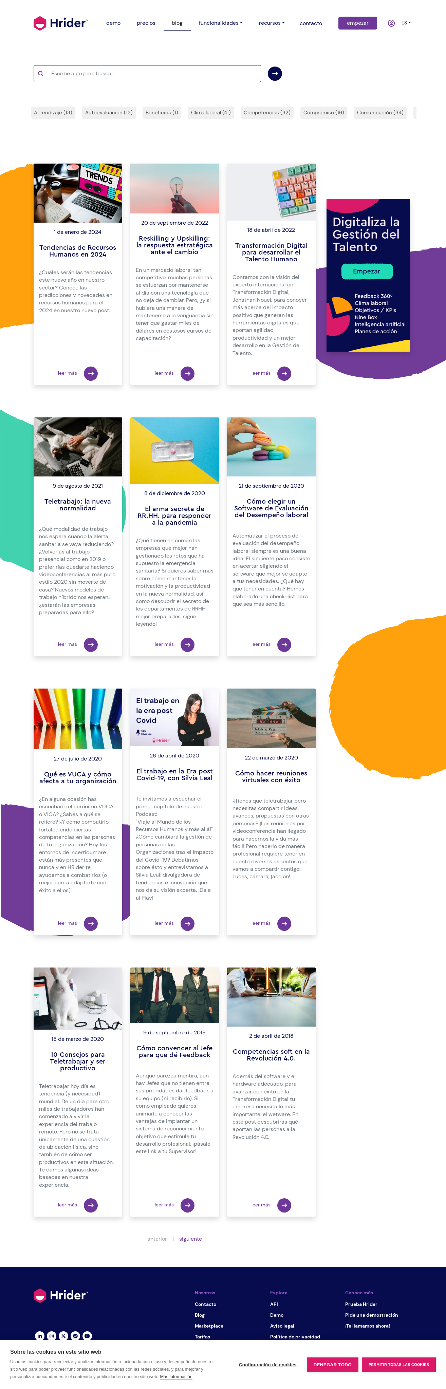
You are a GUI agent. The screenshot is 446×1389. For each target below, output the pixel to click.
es (403, 23)
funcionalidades (219, 22)
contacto (311, 23)
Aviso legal (282, 1326)
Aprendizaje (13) (53, 112)
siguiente (190, 1238)
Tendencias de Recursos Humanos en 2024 (77, 251)
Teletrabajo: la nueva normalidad (77, 505)
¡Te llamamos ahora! (367, 1326)
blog (177, 22)
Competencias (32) (267, 112)
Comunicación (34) (380, 112)
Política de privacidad (295, 1337)
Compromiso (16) (323, 112)
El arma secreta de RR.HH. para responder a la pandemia (174, 516)
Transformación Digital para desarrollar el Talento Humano (271, 252)
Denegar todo (333, 1364)
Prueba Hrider (361, 1304)
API (274, 1304)
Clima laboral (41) (211, 112)
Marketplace (209, 1326)
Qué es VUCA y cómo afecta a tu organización (77, 778)
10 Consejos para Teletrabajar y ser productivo (78, 1061)
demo (113, 22)
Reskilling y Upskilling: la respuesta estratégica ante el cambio (174, 245)
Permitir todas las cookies (399, 1365)
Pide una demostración (371, 1315)
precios (146, 22)
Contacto (205, 1304)
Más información (176, 1376)
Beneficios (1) (162, 112)
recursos (270, 22)
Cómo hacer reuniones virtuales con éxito (271, 777)
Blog (200, 1315)
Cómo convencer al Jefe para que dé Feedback (174, 1051)
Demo (276, 1315)
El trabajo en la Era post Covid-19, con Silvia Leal (174, 775)
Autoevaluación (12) (109, 112)
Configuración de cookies (268, 1364)
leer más (78, 374)
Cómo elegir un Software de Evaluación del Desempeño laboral (271, 508)
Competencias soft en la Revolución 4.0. (271, 1055)
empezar (358, 22)
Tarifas (202, 1337)
